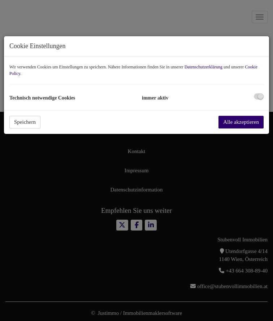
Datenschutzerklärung (203, 66)
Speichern (25, 122)
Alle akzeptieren (241, 122)
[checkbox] (259, 96)
